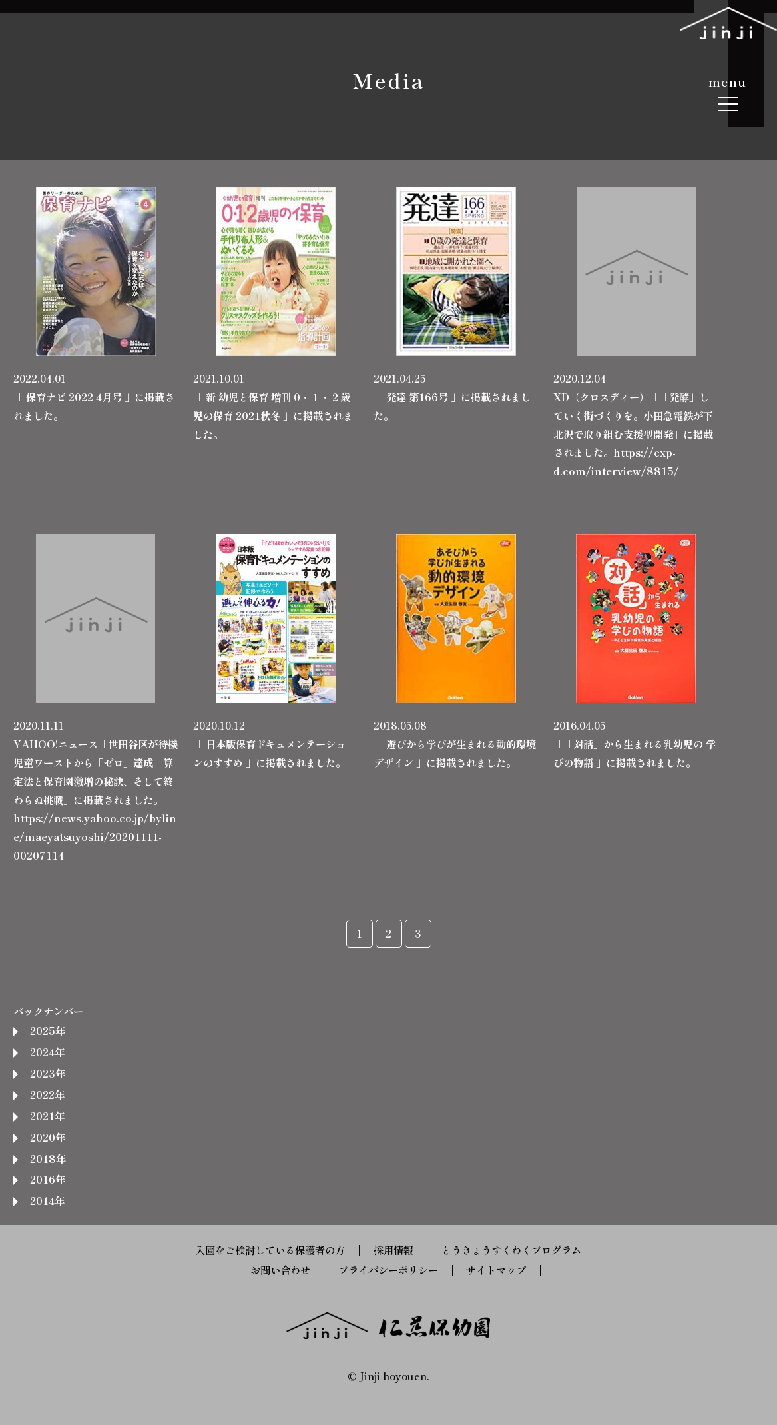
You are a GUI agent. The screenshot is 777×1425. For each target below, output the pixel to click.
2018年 (48, 1158)
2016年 (47, 1179)
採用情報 (393, 1249)
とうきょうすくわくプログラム (511, 1249)
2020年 (47, 1137)
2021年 (47, 1115)
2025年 (47, 1030)
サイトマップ (496, 1269)
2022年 (47, 1094)
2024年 (47, 1051)
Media (388, 80)
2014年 (47, 1200)
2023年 (47, 1073)
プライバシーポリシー (388, 1269)
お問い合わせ (280, 1269)
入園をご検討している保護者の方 (270, 1249)
